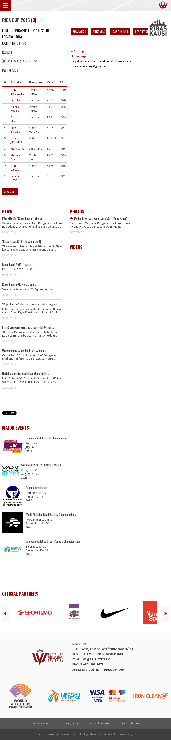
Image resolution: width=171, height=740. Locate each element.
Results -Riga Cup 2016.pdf (23, 61)
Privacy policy (71, 723)
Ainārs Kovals (15, 109)
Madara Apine (15, 157)
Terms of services (98, 723)
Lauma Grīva (15, 178)
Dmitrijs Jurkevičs (16, 140)
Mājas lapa (78, 51)
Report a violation (42, 723)
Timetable (99, 31)
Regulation (79, 31)
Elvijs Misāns (15, 119)
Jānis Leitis (17, 100)
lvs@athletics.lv (95, 659)
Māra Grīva (17, 149)
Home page (78, 56)
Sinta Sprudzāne (17, 91)
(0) (33, 20)
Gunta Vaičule (15, 167)
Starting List (119, 31)
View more (10, 192)
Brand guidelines (129, 723)
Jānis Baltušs (15, 129)
